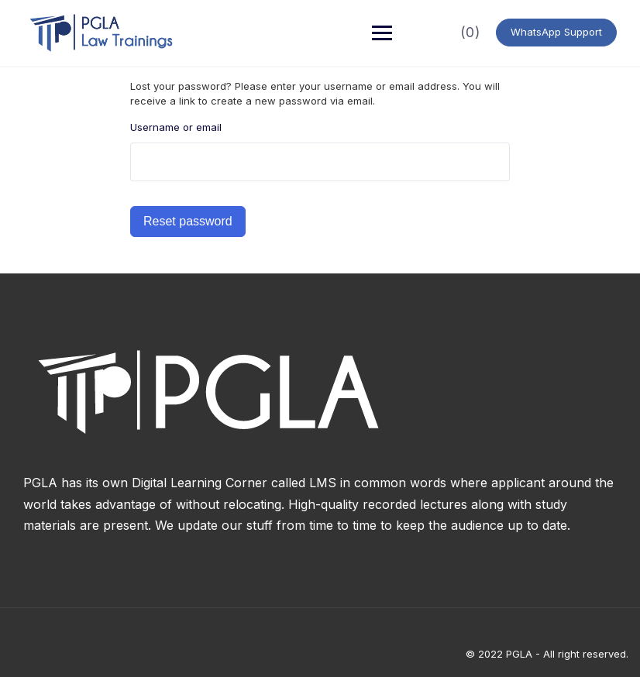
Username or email (176, 127)
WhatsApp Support (556, 32)
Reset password (187, 221)
